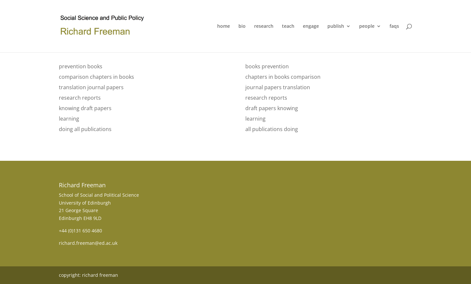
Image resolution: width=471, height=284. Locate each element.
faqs (394, 26)
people (367, 26)
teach (288, 26)
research (263, 26)
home (223, 26)
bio (242, 26)
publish (335, 26)
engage (311, 26)
